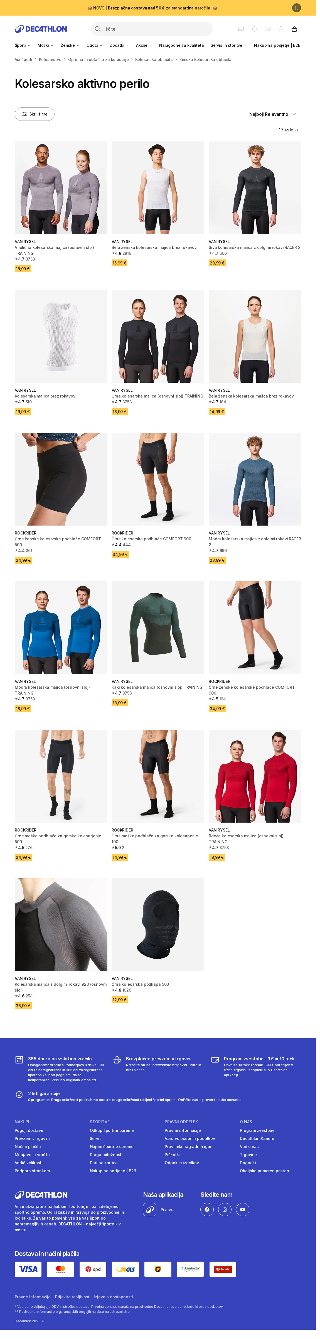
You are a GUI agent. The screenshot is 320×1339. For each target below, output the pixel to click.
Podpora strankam (32, 1170)
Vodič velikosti (29, 1162)
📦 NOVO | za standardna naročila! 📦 (152, 8)
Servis (96, 1138)
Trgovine (248, 1154)
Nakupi (22, 1122)
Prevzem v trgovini (32, 1138)
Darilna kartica (104, 1162)
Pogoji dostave (29, 1130)
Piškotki (172, 1154)
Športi (23, 45)
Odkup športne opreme (112, 1130)
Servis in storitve (229, 45)
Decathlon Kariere (257, 1138)
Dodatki (119, 45)
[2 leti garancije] (129, 1096)
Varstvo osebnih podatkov (190, 1138)
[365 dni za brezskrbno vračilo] (60, 1069)
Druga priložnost (106, 1154)
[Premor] (296, 7)
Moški (46, 45)
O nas (246, 1122)
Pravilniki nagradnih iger (188, 1146)
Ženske (70, 45)
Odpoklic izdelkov (182, 1162)
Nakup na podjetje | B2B (277, 45)
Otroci (95, 45)
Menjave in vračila (32, 1154)
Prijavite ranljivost (72, 1296)
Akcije (144, 45)
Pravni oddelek (181, 1122)
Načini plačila (28, 1146)
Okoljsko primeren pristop (264, 1170)
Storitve (100, 1122)
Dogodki (248, 1162)
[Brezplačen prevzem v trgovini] (158, 1069)
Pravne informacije (183, 1130)
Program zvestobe (257, 1130)
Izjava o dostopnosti (113, 1296)
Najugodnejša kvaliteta (181, 45)
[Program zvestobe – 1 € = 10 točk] (256, 1069)
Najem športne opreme (112, 1146)
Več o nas (249, 1146)
